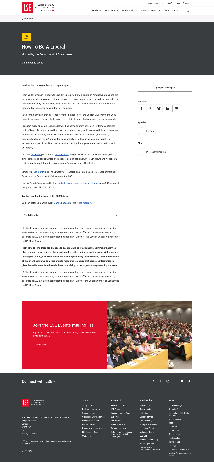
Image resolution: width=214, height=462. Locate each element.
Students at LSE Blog (149, 440)
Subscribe (41, 344)
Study (96, 10)
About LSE (171, 10)
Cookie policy (174, 438)
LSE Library (144, 413)
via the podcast (62, 202)
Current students (155, 3)
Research (111, 10)
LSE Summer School (90, 432)
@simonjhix (40, 171)
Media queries (175, 419)
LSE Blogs (115, 409)
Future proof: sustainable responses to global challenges (121, 434)
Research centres (118, 428)
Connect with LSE (38, 381)
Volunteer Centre (147, 432)
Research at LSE (118, 405)
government (27, 18)
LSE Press (115, 417)
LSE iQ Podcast (117, 421)
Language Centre (147, 428)
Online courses (88, 424)
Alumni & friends (183, 3)
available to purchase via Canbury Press (77, 183)
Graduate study (88, 413)
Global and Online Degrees (93, 417)
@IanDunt (37, 154)
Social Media (71, 215)
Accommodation (147, 409)
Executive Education (90, 421)
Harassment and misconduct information (150, 448)
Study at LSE (87, 405)
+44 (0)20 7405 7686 (31, 434)
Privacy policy (174, 446)
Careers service (146, 417)
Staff (169, 3)
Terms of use (174, 442)
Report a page (175, 434)
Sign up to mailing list (164, 87)
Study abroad (87, 436)
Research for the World (120, 413)
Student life (129, 10)
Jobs (171, 423)
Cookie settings (175, 405)
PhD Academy (146, 421)
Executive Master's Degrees (94, 428)
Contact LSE (174, 430)
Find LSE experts (118, 424)
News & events (150, 10)
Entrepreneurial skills (148, 424)
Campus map (174, 427)
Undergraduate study (91, 409)
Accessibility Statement (179, 449)
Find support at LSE (148, 443)
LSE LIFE (143, 436)
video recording (85, 202)
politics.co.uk (62, 154)
